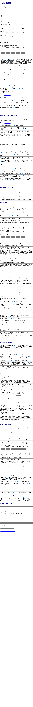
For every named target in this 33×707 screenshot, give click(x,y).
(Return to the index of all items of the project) (7, 531)
